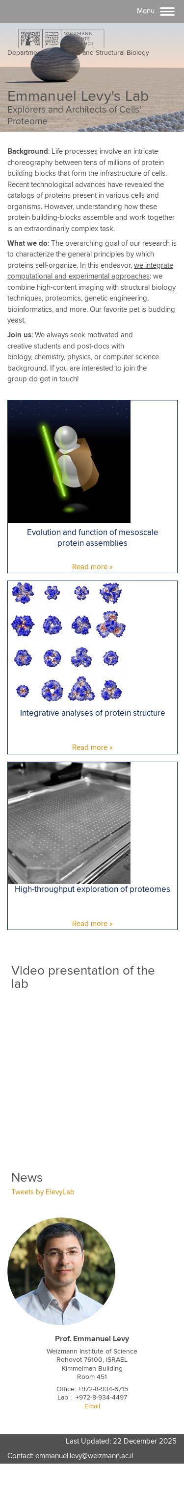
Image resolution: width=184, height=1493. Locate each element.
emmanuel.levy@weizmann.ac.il (84, 1456)
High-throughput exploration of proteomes (92, 890)
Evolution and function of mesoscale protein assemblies (92, 538)
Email (92, 1406)
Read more (89, 567)
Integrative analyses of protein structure (92, 713)
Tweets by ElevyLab (43, 1192)
